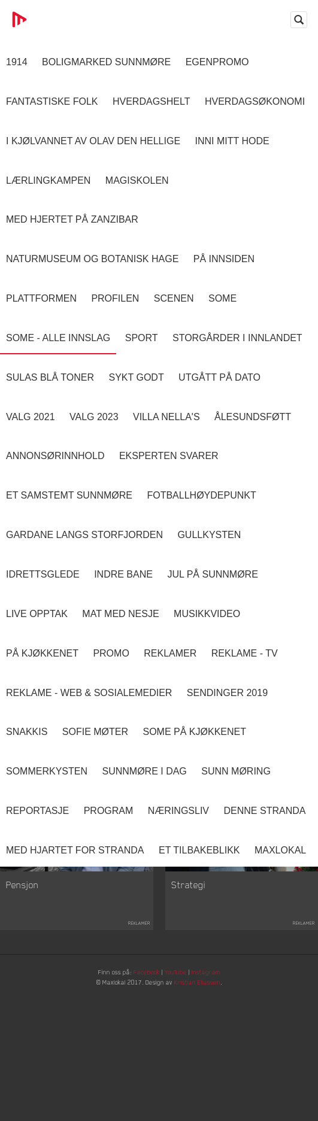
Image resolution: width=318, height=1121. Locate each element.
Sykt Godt (135, 377)
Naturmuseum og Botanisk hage (92, 259)
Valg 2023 (94, 417)
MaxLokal (280, 850)
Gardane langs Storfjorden (84, 535)
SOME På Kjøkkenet (194, 732)
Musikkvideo (207, 614)
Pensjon (22, 895)
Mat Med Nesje (120, 614)
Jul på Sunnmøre (212, 574)
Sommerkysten (46, 771)
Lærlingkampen (48, 180)
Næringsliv (178, 811)
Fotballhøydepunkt (201, 495)
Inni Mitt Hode (232, 141)
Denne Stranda (265, 811)
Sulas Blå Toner (50, 377)
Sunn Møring (236, 771)
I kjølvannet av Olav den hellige (93, 141)
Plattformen (41, 298)
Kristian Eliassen (209, 997)
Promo (111, 653)
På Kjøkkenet (42, 653)
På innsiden (224, 259)
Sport (141, 338)
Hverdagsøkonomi (255, 101)
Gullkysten (209, 535)
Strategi (188, 895)
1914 (17, 62)
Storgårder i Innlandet (237, 338)
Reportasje (37, 811)
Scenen (174, 298)
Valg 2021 (30, 417)
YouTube (180, 983)
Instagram (219, 983)
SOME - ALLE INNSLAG (58, 338)
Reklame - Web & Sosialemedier (89, 693)
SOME (222, 298)
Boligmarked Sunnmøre (106, 62)
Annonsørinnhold (55, 456)
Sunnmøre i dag (144, 771)
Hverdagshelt (151, 101)
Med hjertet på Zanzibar (72, 219)
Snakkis (26, 732)
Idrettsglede (43, 574)
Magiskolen (137, 180)
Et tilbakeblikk (199, 850)
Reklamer (170, 653)
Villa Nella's (166, 417)
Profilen (115, 298)
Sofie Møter (95, 732)
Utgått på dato (219, 377)
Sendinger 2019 (227, 693)
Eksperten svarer (169, 456)
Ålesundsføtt (252, 417)
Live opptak (37, 614)
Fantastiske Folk (52, 101)
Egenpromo (217, 62)
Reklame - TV (244, 653)
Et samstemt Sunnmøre (69, 495)
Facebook (143, 983)
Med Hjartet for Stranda (75, 850)
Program (109, 811)
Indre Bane (123, 574)
